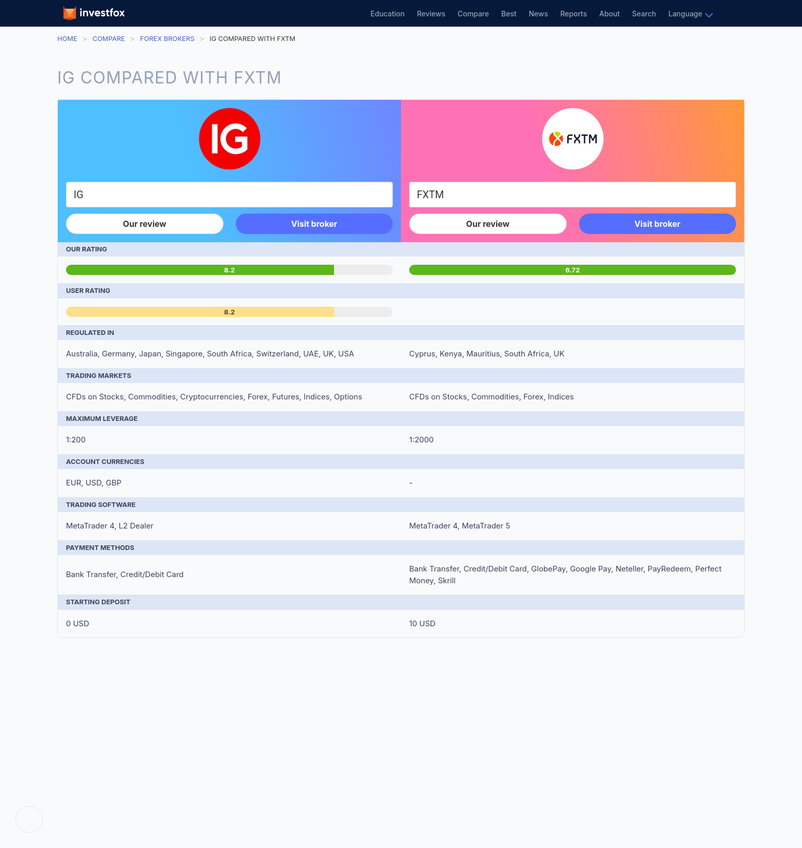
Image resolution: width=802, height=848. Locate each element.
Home (67, 38)
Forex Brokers (167, 38)
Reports (573, 13)
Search (644, 13)
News (538, 13)
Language (685, 13)
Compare (473, 13)
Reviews (431, 13)
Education (387, 13)
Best (509, 13)
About (609, 13)
